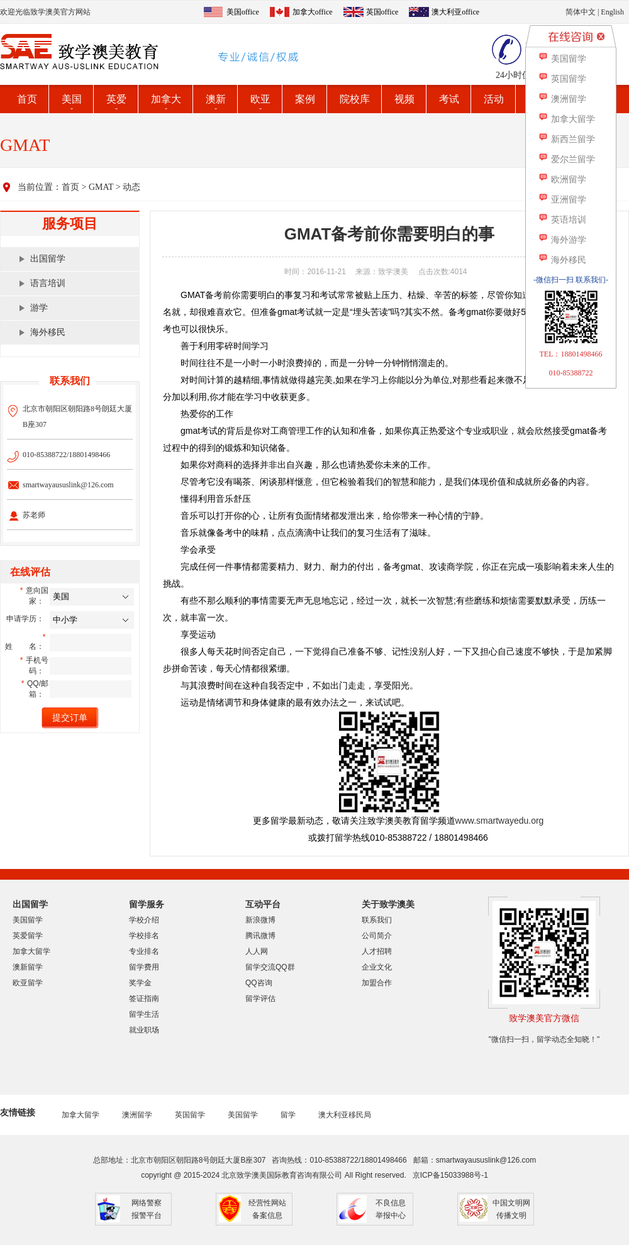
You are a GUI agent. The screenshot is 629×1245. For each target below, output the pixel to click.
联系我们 (377, 920)
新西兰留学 (566, 139)
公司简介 (377, 935)
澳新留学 (28, 967)
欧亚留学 (28, 982)
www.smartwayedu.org (499, 821)
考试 (449, 99)
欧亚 (260, 99)
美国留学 (28, 920)
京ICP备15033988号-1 (450, 1175)
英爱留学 (28, 935)
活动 (494, 99)
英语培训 (562, 219)
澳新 (216, 99)
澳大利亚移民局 (344, 1114)
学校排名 (144, 935)
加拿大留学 (31, 951)
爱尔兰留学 (566, 159)
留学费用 (144, 967)
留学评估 (260, 998)
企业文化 (377, 967)
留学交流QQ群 (270, 967)
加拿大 (166, 99)
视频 (404, 99)
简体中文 (580, 12)
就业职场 (144, 1030)
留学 (288, 1114)
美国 (72, 99)
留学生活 (144, 1014)
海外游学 (562, 240)
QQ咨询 (258, 982)
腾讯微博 (260, 935)
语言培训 (47, 283)
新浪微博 (260, 920)
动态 (131, 187)
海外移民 (47, 332)
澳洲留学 (137, 1114)
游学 (39, 308)
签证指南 (144, 998)
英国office (382, 12)
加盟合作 (377, 982)
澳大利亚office (455, 12)
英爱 (116, 99)
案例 (305, 99)
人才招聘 (377, 951)
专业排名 (144, 951)
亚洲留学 (562, 199)
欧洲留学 (562, 179)
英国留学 (190, 1114)
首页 (27, 99)
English (612, 12)
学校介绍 (144, 920)
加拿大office (312, 12)
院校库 (355, 99)
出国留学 (47, 258)
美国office (242, 12)
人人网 (256, 951)
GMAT (101, 187)
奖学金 (140, 982)
